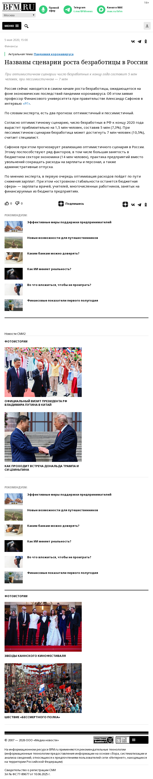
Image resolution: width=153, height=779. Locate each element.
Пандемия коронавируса (54, 54)
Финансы (11, 46)
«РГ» (26, 103)
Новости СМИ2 (15, 334)
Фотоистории (16, 341)
